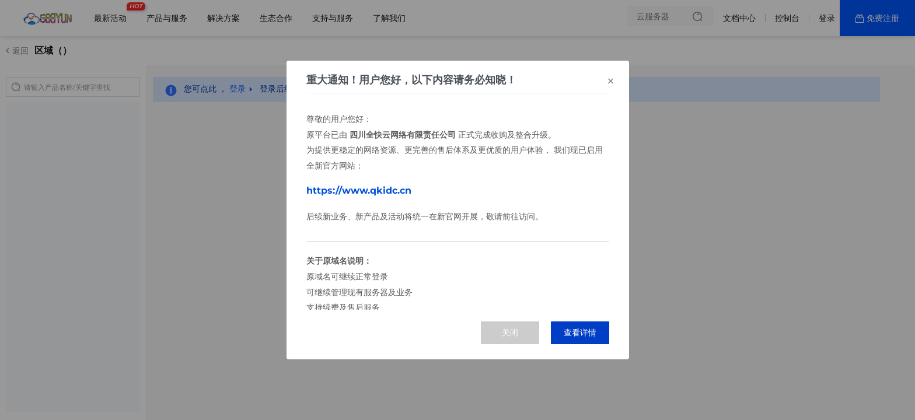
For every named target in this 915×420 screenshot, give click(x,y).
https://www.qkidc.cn (358, 190)
